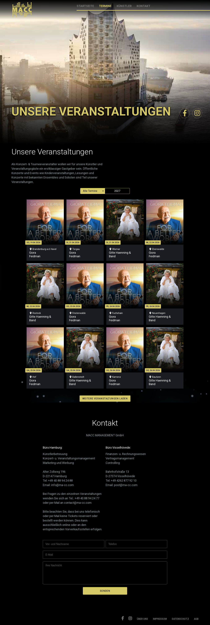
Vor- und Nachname (57, 544)
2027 (117, 190)
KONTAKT (143, 6)
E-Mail (49, 554)
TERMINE (105, 6)
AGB (196, 619)
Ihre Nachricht (53, 565)
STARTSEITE (85, 6)
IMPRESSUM (160, 619)
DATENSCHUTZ (180, 619)
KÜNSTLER (124, 6)
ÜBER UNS (142, 619)
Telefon (112, 544)
